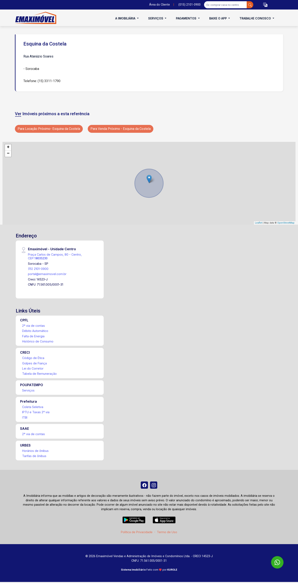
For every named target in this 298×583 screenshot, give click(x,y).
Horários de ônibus (35, 451)
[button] (265, 5)
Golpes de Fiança (34, 363)
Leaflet (258, 222)
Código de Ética (33, 358)
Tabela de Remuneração (39, 373)
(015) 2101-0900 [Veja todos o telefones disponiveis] (189, 4)
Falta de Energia (33, 336)
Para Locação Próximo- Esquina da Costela (49, 129)
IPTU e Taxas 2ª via (35, 412)
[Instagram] (154, 485)
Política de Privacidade (137, 533)
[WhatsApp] (277, 562)
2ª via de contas (33, 325)
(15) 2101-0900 (38, 269)
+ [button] (8, 147)
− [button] (8, 154)
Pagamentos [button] (186, 18)
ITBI (24, 417)
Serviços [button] (156, 18)
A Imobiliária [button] (125, 18)
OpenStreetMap (285, 222)
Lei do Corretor (32, 368)
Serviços (28, 390)
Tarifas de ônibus (34, 456)
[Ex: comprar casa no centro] (225, 4)
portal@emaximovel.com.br (47, 274)
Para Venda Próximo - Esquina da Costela (120, 129)
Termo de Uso (167, 533)
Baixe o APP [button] (218, 18)
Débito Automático (35, 331)
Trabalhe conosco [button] (255, 18)
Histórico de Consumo (37, 341)
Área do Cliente (159, 4)
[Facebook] (144, 485)
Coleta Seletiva (32, 407)
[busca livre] (250, 4)
